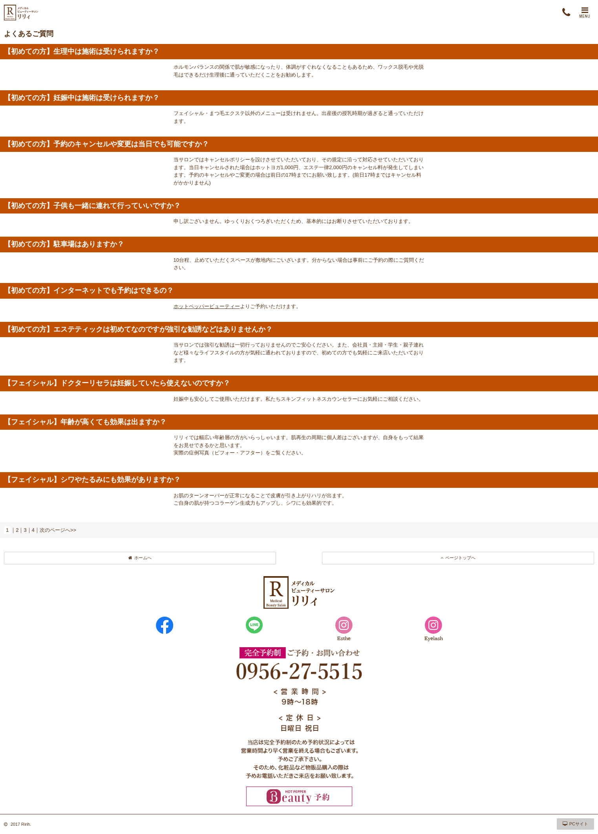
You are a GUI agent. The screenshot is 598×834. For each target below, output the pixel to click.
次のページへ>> (58, 530)
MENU (584, 12)
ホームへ (140, 557)
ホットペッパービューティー (207, 306)
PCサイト (575, 823)
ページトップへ (458, 557)
